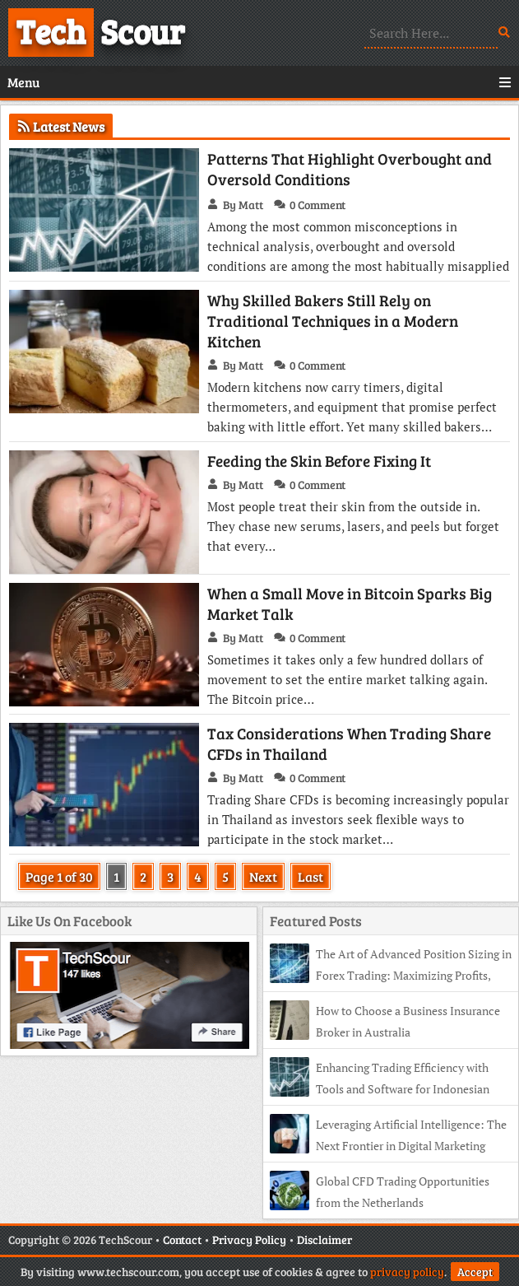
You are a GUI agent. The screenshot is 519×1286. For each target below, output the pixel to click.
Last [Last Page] (310, 876)
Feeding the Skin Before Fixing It (319, 460)
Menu (259, 82)
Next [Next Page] (263, 876)
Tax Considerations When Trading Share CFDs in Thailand (349, 743)
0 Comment (317, 204)
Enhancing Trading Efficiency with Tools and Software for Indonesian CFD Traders (379, 1089)
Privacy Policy (249, 1239)
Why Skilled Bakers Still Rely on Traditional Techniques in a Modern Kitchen (332, 321)
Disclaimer (324, 1239)
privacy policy (407, 1271)
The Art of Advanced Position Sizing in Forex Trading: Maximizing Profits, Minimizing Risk (391, 975)
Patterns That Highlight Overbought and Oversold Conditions (349, 168)
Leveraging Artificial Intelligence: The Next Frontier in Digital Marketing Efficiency (388, 1145)
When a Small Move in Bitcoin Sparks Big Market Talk (349, 603)
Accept (475, 1271)
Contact (182, 1239)
